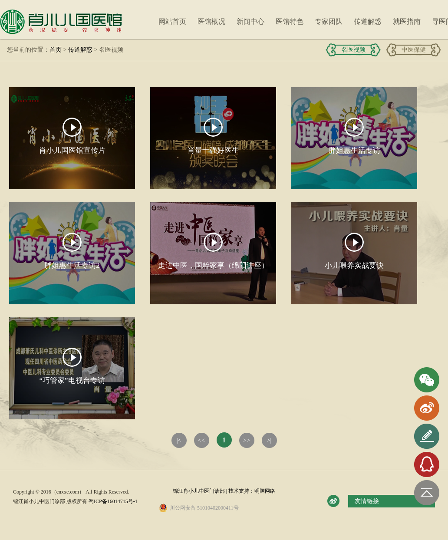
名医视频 (353, 49)
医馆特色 (289, 21)
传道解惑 (368, 21)
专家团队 (329, 21)
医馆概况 (211, 21)
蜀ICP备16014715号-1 (113, 501)
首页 (55, 49)
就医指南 (407, 21)
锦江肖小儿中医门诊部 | (200, 491)
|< (179, 440)
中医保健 (414, 49)
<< (201, 440)
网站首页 (172, 21)
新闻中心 (250, 21)
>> (246, 440)
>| (269, 440)
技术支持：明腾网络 (251, 491)
